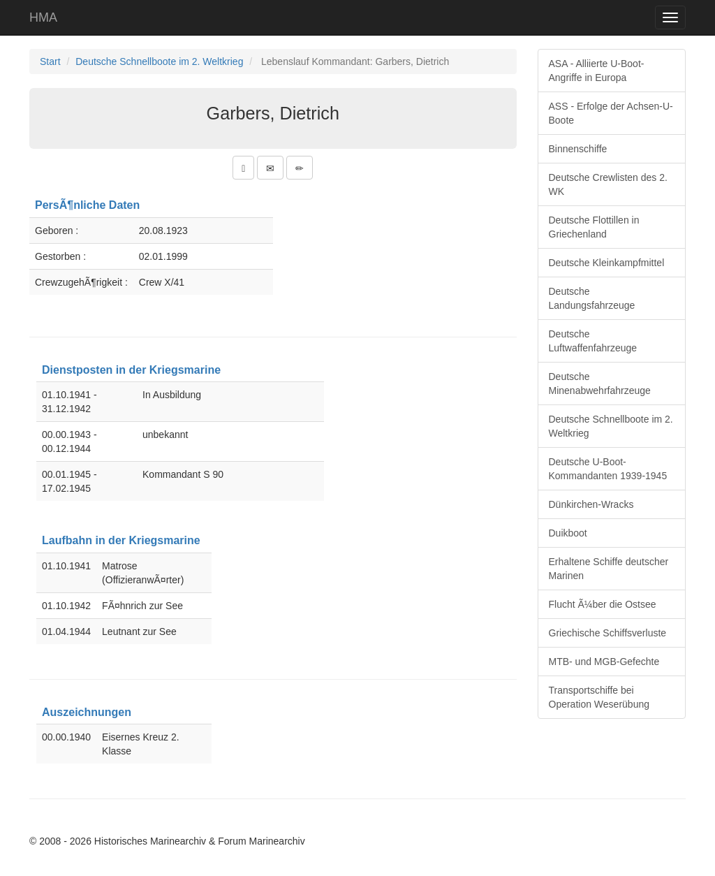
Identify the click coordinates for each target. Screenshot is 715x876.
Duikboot (568, 533)
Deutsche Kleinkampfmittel (607, 262)
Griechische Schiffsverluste (608, 632)
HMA (43, 17)
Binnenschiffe (578, 148)
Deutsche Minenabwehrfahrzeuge (600, 383)
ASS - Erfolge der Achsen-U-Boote (611, 113)
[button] (243, 168)
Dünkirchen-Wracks (591, 504)
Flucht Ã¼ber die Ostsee (602, 604)
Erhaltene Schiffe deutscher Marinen (609, 568)
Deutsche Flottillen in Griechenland (594, 227)
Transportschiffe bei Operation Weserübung (599, 697)
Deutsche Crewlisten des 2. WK (608, 184)
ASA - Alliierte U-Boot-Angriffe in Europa (596, 70)
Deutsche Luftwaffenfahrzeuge (593, 340)
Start (50, 61)
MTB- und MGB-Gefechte (604, 661)
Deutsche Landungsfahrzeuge (592, 298)
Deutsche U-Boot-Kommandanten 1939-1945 (608, 468)
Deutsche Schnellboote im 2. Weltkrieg (159, 61)
